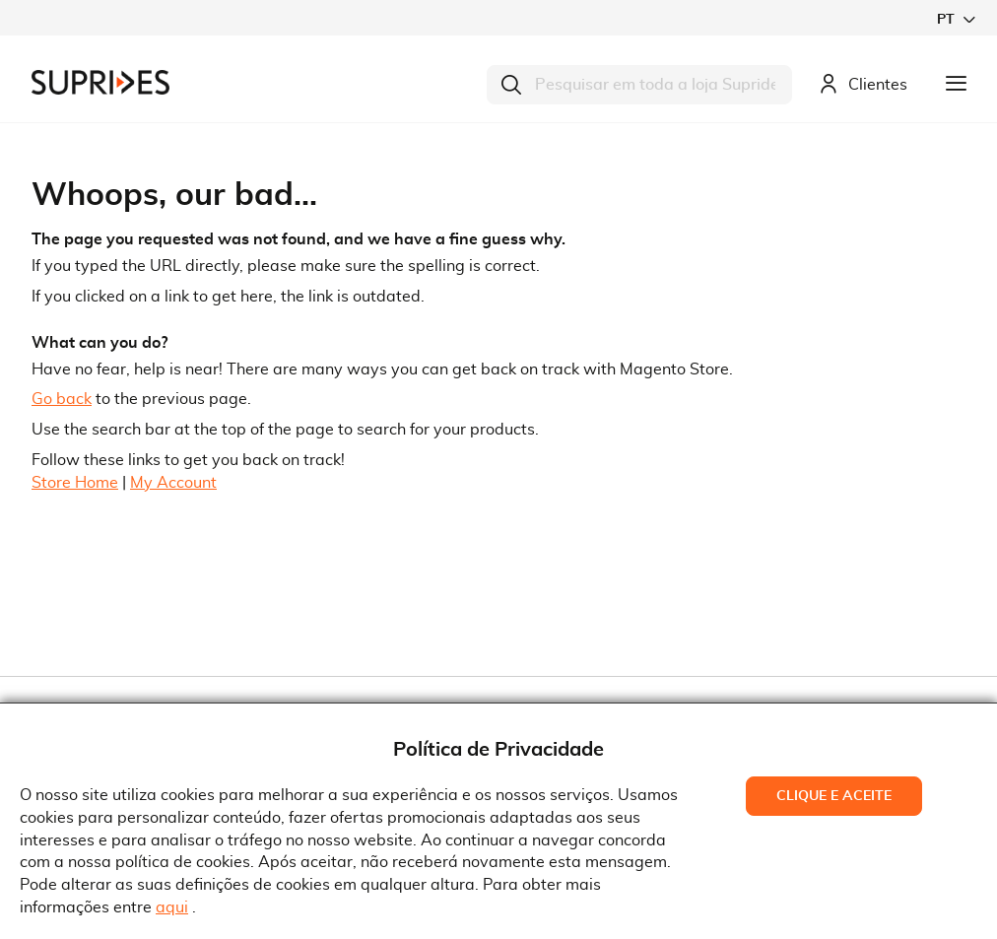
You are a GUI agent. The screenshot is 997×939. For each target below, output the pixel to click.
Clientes (863, 85)
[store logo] (100, 82)
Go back (62, 399)
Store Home (75, 483)
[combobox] (639, 84)
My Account (173, 483)
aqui (172, 907)
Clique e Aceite (834, 796)
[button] (955, 19)
